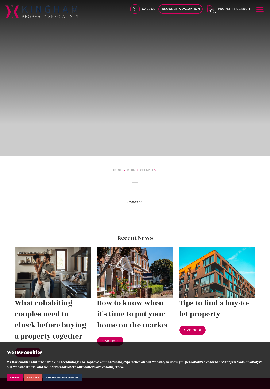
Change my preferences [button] (62, 378)
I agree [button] (15, 378)
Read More (110, 341)
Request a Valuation (181, 9)
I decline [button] (33, 378)
